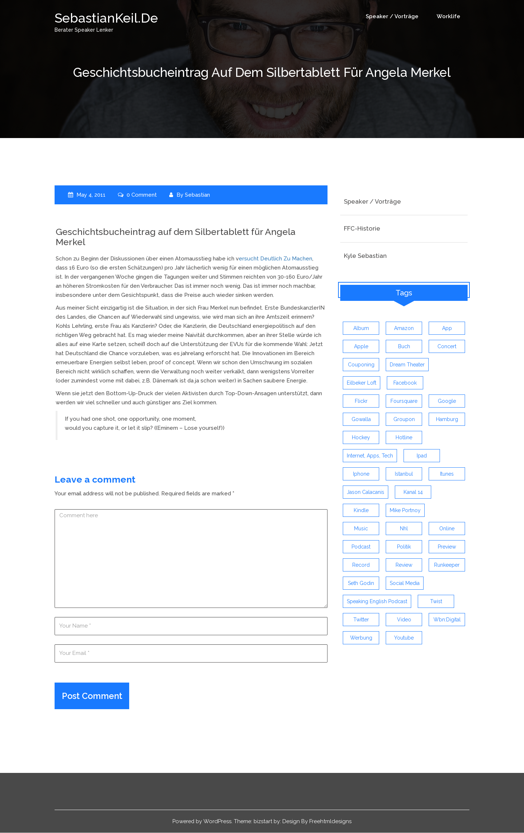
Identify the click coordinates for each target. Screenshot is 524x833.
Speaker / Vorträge (392, 16)
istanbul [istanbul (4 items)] (404, 474)
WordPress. (218, 821)
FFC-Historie (362, 228)
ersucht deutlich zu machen (275, 258)
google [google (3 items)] (447, 401)
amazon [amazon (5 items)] (404, 328)
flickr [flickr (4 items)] (361, 401)
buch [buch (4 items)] (404, 347)
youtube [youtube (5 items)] (404, 638)
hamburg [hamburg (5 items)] (447, 420)
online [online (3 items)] (446, 529)
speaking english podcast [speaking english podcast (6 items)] (377, 602)
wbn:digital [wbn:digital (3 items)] (447, 620)
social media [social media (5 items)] (405, 583)
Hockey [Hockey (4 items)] (361, 438)
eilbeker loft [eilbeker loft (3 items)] (361, 383)
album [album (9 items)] (361, 328)
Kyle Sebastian (365, 255)
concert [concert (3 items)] (446, 347)
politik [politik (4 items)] (404, 547)
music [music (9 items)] (361, 529)
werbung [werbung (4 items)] (361, 638)
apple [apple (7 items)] (361, 347)
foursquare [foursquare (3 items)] (403, 401)
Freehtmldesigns (332, 821)
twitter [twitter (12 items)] (361, 620)
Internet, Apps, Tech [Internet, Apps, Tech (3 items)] (370, 456)
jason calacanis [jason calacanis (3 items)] (365, 492)
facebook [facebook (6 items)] (405, 383)
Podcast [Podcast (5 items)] (361, 547)
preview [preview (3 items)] (447, 547)
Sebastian (197, 194)
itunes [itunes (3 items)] (447, 474)
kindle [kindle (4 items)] (361, 511)
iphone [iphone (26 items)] (361, 474)
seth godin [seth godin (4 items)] (361, 583)
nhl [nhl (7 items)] (404, 529)
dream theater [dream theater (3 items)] (407, 365)
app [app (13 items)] (447, 328)
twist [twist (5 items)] (436, 602)
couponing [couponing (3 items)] (361, 365)
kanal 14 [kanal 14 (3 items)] (413, 492)
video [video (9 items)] (404, 620)
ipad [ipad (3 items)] (422, 456)
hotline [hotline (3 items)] (404, 438)
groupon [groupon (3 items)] (404, 420)
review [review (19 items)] (404, 565)
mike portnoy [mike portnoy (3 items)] (405, 511)
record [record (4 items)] (361, 565)
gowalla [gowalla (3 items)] (361, 420)
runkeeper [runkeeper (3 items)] (447, 565)
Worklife (448, 16)
